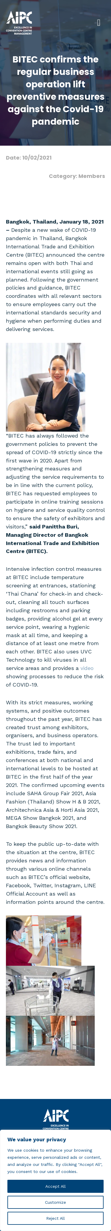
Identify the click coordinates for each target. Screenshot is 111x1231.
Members (91, 176)
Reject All (55, 1218)
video (87, 668)
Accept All (55, 1186)
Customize (55, 1202)
